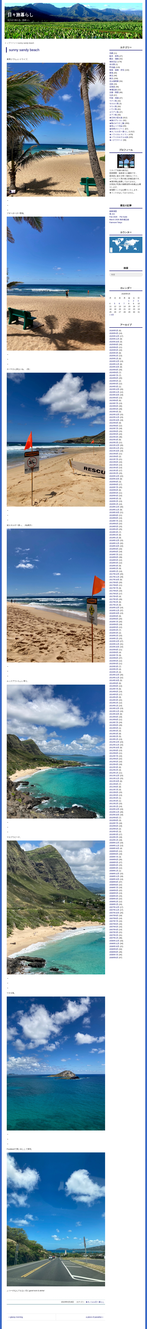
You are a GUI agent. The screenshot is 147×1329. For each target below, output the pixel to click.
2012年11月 (114, 745)
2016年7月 (113, 622)
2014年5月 (113, 694)
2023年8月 (113, 400)
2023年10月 (114, 395)
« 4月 (111, 315)
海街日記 (113, 62)
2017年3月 (113, 599)
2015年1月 (113, 672)
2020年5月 (113, 493)
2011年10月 (114, 781)
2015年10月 (114, 647)
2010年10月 (114, 815)
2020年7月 (113, 487)
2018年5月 (113, 560)
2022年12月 (114, 414)
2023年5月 (113, 409)
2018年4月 (113, 563)
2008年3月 (113, 899)
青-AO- (112, 214)
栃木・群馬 (114, 56)
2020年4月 (113, 496)
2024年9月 (113, 370)
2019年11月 (114, 510)
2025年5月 (113, 350)
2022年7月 (113, 428)
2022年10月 (114, 420)
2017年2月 (113, 602)
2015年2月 (113, 669)
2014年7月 (113, 689)
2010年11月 (114, 812)
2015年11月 (114, 644)
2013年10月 (114, 714)
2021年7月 (113, 459)
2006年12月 (114, 941)
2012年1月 (113, 773)
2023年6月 (113, 406)
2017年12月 (114, 574)
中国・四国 (114, 98)
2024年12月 (114, 361)
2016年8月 (113, 619)
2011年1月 (113, 806)
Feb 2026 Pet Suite (118, 217)
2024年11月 (114, 364)
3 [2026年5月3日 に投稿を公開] (138, 301)
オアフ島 (113, 115)
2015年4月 (113, 663)
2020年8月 (113, 484)
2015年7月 (113, 655)
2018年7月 (113, 554)
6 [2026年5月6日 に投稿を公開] (119, 303)
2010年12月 (114, 809)
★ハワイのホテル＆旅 (118, 137)
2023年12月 (114, 389)
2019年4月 (113, 529)
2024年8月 (113, 372)
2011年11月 (114, 778)
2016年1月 (113, 638)
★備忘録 (113, 90)
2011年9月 (113, 784)
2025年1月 (113, 358)
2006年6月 (113, 957)
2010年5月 (113, 829)
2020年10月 (114, 479)
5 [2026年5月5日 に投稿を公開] (114, 303)
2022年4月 (113, 437)
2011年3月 (113, 801)
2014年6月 (113, 691)
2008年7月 (113, 887)
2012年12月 (114, 742)
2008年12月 (114, 874)
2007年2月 (113, 935)
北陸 (111, 84)
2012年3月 (113, 767)
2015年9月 (113, 650)
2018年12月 (114, 540)
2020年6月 (113, 490)
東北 (111, 76)
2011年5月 (113, 795)
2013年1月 (113, 739)
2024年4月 (113, 384)
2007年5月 (113, 927)
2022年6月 (113, 431)
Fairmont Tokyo (115, 222)
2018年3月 (113, 566)
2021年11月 (114, 448)
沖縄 (111, 53)
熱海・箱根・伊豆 (116, 70)
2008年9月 (113, 882)
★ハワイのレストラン (118, 134)
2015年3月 (113, 666)
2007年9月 (113, 915)
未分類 (112, 64)
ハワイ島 (113, 109)
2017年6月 (113, 591)
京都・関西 (114, 92)
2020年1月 (113, 504)
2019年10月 (114, 512)
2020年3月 (113, 498)
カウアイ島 (114, 112)
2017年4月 (113, 596)
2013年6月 (113, 725)
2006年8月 (113, 952)
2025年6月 (113, 347)
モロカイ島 (114, 103)
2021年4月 (113, 468)
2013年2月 (113, 736)
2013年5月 (113, 728)
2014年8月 (113, 686)
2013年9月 (113, 717)
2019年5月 (113, 526)
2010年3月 (113, 834)
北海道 (112, 87)
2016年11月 (114, 610)
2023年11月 (114, 392)
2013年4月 (113, 731)
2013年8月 (113, 719)
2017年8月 (113, 585)
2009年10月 (114, 848)
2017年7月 (113, 588)
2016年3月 (113, 633)
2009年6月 (113, 859)
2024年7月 (113, 375)
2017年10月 (114, 580)
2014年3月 (113, 700)
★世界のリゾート (116, 129)
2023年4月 (113, 412)
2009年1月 (113, 871)
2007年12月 (114, 907)
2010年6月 (113, 826)
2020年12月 (114, 476)
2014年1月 (113, 706)
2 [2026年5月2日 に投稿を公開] (133, 301)
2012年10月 (114, 747)
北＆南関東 (114, 81)
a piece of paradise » (94, 1317)
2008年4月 (113, 896)
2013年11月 (114, 711)
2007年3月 (113, 932)
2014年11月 (114, 678)
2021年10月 (114, 451)
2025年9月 (113, 344)
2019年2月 (113, 535)
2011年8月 (113, 787)
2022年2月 (113, 442)
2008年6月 (113, 890)
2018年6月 (113, 557)
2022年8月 (113, 426)
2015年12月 (114, 641)
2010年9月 (113, 818)
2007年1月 (113, 938)
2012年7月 (113, 756)
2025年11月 (114, 339)
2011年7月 (113, 790)
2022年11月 (114, 417)
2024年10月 (114, 367)
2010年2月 (113, 837)
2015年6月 (113, 658)
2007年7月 (113, 921)
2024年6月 (113, 378)
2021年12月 (114, 445)
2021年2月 (113, 473)
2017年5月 (113, 594)
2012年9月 (113, 750)
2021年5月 (113, 465)
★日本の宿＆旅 (115, 118)
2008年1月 (113, 904)
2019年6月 (113, 524)
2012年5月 (113, 762)
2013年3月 (113, 734)
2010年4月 (113, 831)
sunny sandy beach (24, 50)
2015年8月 (113, 652)
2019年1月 (113, 538)
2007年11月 (114, 910)
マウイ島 (113, 106)
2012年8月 (113, 753)
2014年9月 (113, 683)
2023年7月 (113, 403)
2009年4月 (113, 865)
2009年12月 (114, 843)
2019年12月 (114, 507)
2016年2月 (113, 635)
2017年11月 (114, 577)
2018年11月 (114, 543)
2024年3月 (113, 386)
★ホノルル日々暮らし (95, 1302)
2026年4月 (113, 333)
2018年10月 (114, 546)
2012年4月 (113, 764)
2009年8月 (113, 854)
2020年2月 (113, 501)
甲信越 (112, 67)
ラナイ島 (113, 101)
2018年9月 (113, 549)
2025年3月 (113, 353)
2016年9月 (113, 616)
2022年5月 (113, 434)
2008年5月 (113, 893)
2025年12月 (114, 336)
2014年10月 (114, 680)
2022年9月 (113, 423)
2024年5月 (113, 381)
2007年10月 (114, 913)
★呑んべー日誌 (115, 126)
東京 (111, 78)
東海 (111, 73)
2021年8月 (113, 456)
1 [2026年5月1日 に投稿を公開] (128, 301)
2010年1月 (113, 840)
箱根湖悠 (113, 211)
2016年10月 (114, 613)
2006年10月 (114, 946)
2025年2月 (113, 356)
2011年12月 (114, 775)
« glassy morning (16, 1317)
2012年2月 (113, 770)
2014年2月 (113, 703)
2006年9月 (113, 949)
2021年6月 (113, 462)
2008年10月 (114, 879)
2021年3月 (113, 470)
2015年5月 (113, 661)
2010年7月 (113, 823)
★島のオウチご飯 (116, 123)
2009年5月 (113, 862)
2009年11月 (114, 846)
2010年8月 (113, 820)
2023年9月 (113, 398)
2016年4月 (113, 630)
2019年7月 (113, 521)
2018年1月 (113, 571)
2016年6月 (113, 624)
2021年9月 (113, 454)
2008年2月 (113, 901)
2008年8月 (113, 885)
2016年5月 (113, 627)
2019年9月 (113, 515)
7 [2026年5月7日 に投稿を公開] (124, 303)
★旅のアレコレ (115, 120)
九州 (111, 95)
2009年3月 (113, 868)
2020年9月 (113, 482)
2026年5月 (113, 330)
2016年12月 (114, 608)
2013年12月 (114, 708)
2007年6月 (113, 924)
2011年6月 (113, 792)
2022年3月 (113, 440)
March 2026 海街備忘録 (119, 219)
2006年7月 (113, 955)
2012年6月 (113, 759)
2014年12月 (114, 675)
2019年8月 (113, 518)
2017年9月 (113, 582)
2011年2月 (113, 803)
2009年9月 (113, 851)
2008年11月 (114, 876)
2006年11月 (114, 943)
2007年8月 (113, 918)
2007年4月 (113, 929)
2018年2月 (113, 568)
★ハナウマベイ (115, 140)
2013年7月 (113, 722)
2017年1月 (113, 605)
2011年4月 (113, 798)
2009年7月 (113, 857)
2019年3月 (113, 532)
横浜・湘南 (114, 59)
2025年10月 (114, 342)
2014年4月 (113, 697)
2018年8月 (113, 552)
